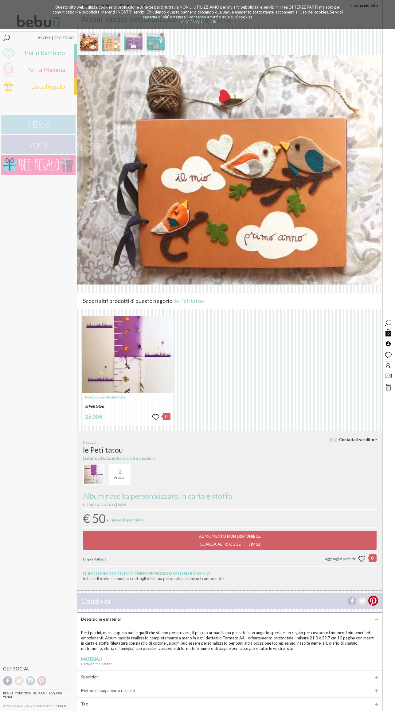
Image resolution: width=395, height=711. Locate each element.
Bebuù (8, 693)
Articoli (119, 472)
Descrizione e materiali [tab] (229, 619)
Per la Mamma (45, 69)
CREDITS (61, 706)
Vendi (7, 696)
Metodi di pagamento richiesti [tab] (229, 690)
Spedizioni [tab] (229, 676)
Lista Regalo (48, 86)
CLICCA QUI (192, 21)
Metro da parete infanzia (105, 397)
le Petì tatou (189, 300)
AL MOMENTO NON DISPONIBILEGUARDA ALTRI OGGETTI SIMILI (230, 540)
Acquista (55, 693)
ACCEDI (44, 37)
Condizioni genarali (31, 693)
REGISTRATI (64, 37)
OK (214, 21)
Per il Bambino (45, 52)
